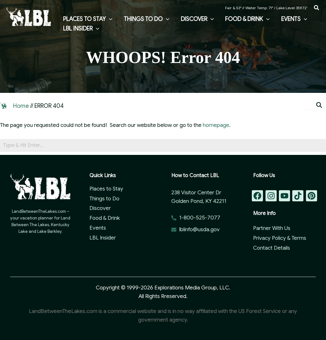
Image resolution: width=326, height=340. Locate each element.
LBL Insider (102, 237)
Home (21, 105)
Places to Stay (106, 188)
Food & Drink (104, 218)
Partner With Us (271, 228)
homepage (216, 125)
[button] (317, 8)
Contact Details (271, 248)
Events (97, 228)
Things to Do (104, 198)
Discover (100, 208)
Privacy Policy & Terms (279, 238)
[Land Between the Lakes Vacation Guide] (28, 16)
